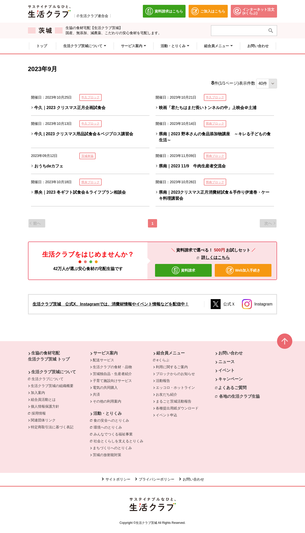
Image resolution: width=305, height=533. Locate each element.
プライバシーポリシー (156, 479)
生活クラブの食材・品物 (112, 367)
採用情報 (39, 413)
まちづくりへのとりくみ (112, 448)
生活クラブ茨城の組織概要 (52, 386)
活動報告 (163, 381)
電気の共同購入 (105, 387)
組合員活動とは (43, 399)
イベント (226, 370)
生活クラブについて (49, 378)
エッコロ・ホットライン (175, 387)
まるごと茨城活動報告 (173, 401)
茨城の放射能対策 (107, 455)
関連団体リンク (43, 420)
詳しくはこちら (215, 257)
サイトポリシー (117, 479)
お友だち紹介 (166, 394)
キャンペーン (230, 379)
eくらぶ (164, 359)
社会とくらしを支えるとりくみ (118, 441)
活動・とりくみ (107, 413)
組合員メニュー (170, 353)
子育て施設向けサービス (112, 381)
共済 (96, 394)
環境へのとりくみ (108, 427)
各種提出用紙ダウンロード (177, 408)
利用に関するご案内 (172, 367)
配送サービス (103, 360)
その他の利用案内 (107, 401)
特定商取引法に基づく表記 (52, 427)
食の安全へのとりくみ (111, 420)
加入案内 (38, 393)
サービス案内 (105, 353)
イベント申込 (166, 415)
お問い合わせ (230, 353)
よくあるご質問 (232, 387)
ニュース (226, 361)
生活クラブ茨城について (53, 372)
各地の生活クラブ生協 (239, 396)
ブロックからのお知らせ (175, 374)
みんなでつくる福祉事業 (113, 434)
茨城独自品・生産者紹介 (112, 374)
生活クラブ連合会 (94, 16)
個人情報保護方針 (45, 406)
